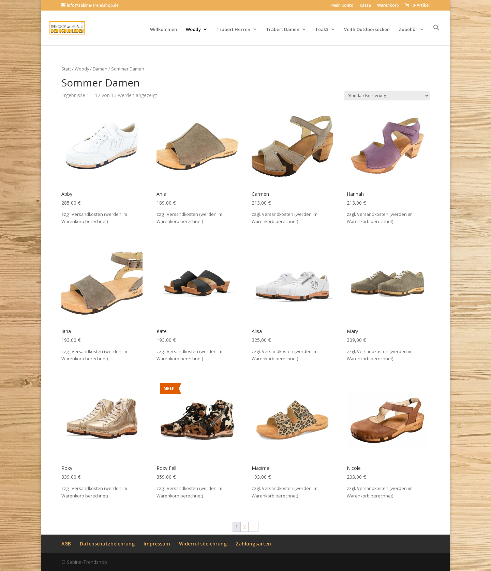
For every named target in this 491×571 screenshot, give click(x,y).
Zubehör (408, 29)
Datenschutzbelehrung (107, 543)
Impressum (157, 543)
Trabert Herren (233, 29)
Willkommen (163, 29)
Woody (193, 29)
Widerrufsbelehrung (203, 543)
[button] (436, 34)
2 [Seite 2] (244, 526)
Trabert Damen (282, 29)
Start (66, 69)
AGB (66, 543)
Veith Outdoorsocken (367, 29)
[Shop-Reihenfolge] (387, 95)
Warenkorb (388, 5)
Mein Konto (342, 5)
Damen (100, 69)
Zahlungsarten (253, 543)
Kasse (365, 5)
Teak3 (321, 29)
